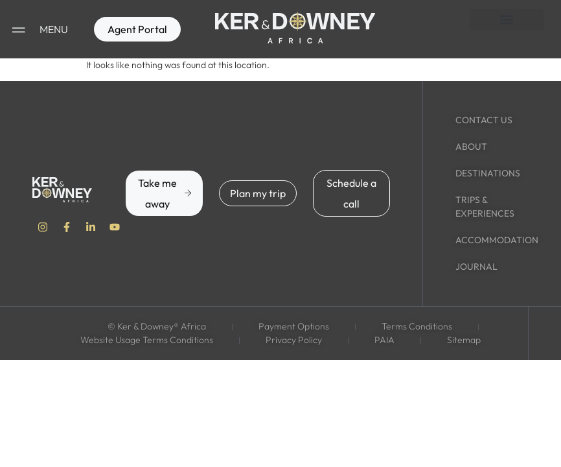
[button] (507, 19)
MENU (54, 29)
